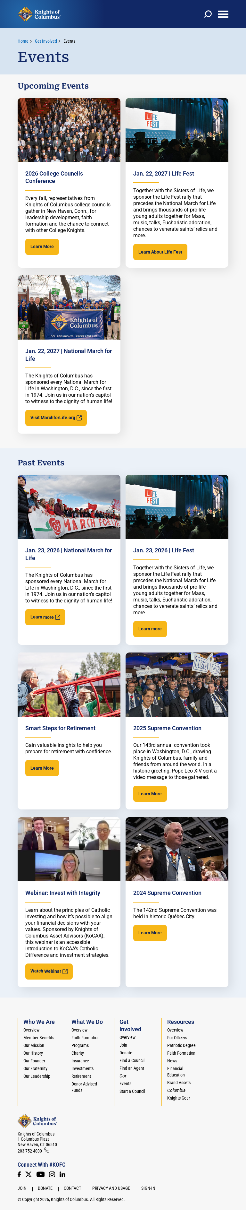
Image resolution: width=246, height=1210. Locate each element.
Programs (80, 1045)
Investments (82, 1068)
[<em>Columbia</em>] (179, 1090)
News (172, 1060)
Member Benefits (38, 1037)
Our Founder (34, 1060)
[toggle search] (208, 14)
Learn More (42, 246)
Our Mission (33, 1045)
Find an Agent (131, 1068)
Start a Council (132, 1091)
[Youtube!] (41, 1174)
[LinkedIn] (62, 1174)
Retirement (81, 1076)
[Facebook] (19, 1174)
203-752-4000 (30, 1151)
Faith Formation (85, 1037)
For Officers (177, 1037)
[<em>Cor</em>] (123, 1075)
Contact (72, 1188)
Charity (77, 1053)
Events (69, 41)
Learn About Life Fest (160, 252)
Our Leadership (36, 1076)
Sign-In (148, 1188)
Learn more (150, 628)
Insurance (80, 1060)
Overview (31, 1030)
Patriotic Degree (181, 1045)
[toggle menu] (223, 14)
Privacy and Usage (111, 1188)
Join (123, 1045)
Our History (33, 1053)
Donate (125, 1052)
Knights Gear (178, 1098)
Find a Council (131, 1060)
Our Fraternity (35, 1068)
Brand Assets (179, 1082)
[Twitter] (28, 1174)
